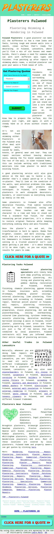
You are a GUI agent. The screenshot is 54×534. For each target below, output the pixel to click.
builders (33, 378)
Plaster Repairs (41, 455)
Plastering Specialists (17, 482)
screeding (42, 380)
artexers (43, 391)
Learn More (37, 533)
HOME (23, 15)
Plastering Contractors (15, 455)
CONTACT (37, 15)
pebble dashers (10, 386)
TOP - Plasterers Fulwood (15, 497)
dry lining (41, 372)
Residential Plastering (35, 460)
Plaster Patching (41, 474)
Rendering (17, 452)
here (34, 447)
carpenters (18, 375)
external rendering (12, 391)
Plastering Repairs (13, 476)
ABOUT (29, 15)
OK (46, 533)
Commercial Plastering (38, 457)
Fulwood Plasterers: (12, 38)
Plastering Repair (39, 452)
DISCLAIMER (46, 15)
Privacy (50, 516)
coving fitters (10, 380)
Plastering (7, 463)
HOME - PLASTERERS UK (27, 511)
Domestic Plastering (13, 471)
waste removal (20, 394)
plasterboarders (10, 372)
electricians (41, 386)
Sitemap (3, 516)
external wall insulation (25, 388)
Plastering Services (39, 471)
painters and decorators (25, 383)
